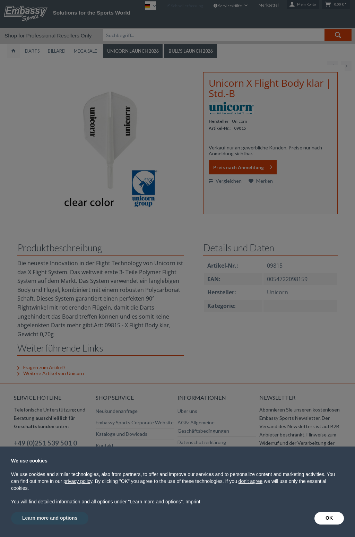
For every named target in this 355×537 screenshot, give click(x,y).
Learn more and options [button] (49, 518)
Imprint (192, 501)
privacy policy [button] (77, 481)
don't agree (251, 481)
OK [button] (329, 518)
